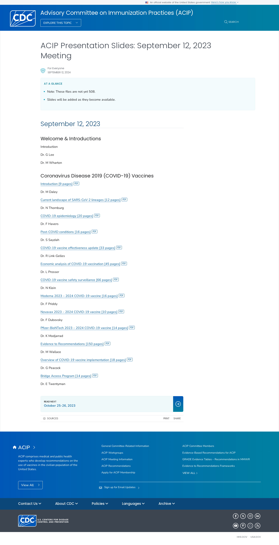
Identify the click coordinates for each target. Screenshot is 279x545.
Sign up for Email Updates (119, 487)
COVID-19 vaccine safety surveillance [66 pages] (80, 280)
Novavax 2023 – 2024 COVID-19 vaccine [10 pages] (82, 312)
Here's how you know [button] (225, 2)
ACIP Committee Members (198, 446)
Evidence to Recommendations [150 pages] (75, 344)
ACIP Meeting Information (117, 459)
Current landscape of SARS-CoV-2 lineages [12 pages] (84, 200)
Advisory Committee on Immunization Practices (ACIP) (116, 13)
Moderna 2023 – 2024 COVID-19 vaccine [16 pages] (82, 296)
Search (233, 22)
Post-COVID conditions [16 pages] (69, 232)
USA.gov (256, 537)
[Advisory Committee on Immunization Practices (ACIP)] (48, 447)
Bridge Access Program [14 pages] (69, 376)
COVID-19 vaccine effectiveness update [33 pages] (81, 248)
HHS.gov (242, 537)
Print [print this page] (155, 418)
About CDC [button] (66, 503)
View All (28, 485)
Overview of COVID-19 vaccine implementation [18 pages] (87, 360)
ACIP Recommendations (116, 466)
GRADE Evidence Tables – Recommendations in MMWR (216, 459)
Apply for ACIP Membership (118, 472)
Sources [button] (52, 418)
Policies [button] (100, 503)
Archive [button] (167, 503)
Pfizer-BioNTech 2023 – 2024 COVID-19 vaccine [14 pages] (88, 328)
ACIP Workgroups (112, 452)
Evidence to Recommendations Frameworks (208, 466)
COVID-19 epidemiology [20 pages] (70, 216)
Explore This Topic (57, 23)
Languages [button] (133, 503)
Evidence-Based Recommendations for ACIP (209, 452)
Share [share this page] (166, 418)
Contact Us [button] (29, 503)
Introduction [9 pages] (60, 184)
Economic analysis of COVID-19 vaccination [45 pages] (84, 264)
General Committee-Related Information (125, 446)
